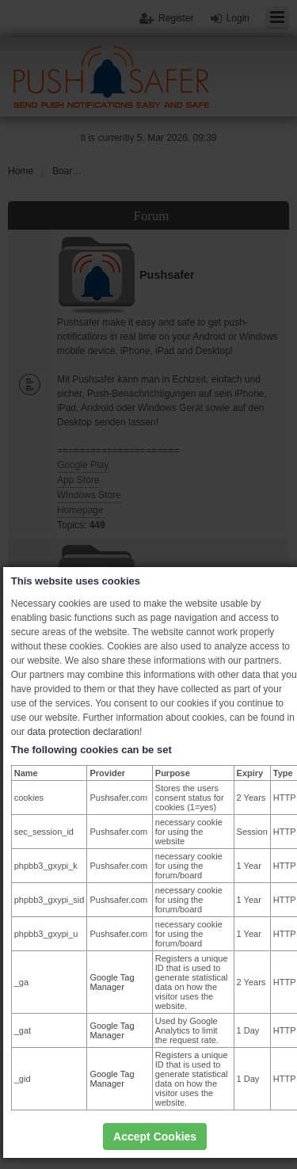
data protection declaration (83, 731)
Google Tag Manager (111, 982)
